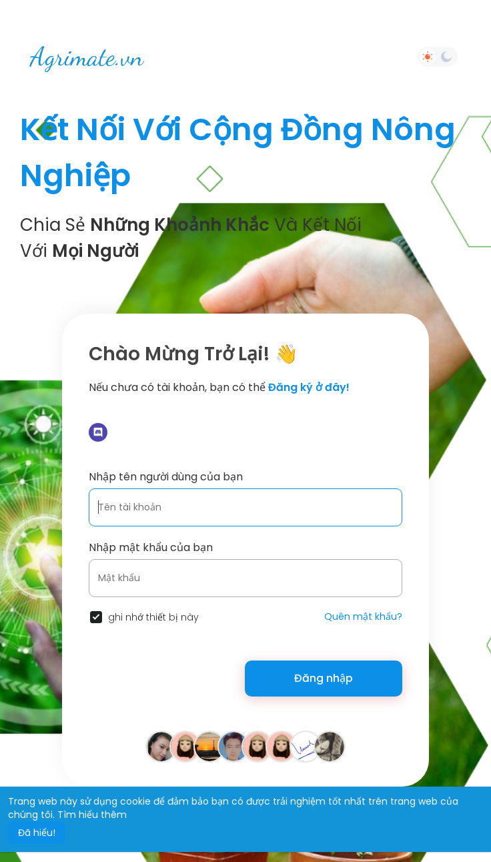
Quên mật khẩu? (363, 616)
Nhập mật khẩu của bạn (151, 547)
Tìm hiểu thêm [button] (92, 814)
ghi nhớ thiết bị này (153, 617)
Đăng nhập (323, 678)
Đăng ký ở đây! (309, 387)
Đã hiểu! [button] (36, 832)
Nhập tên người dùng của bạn (166, 476)
